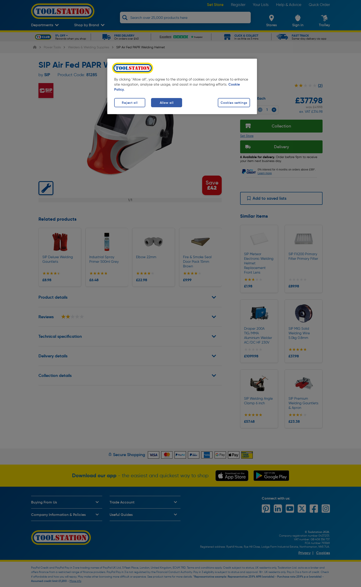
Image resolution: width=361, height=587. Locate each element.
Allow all (166, 103)
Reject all (129, 103)
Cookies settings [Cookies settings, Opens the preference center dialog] (234, 103)
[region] (182, 86)
